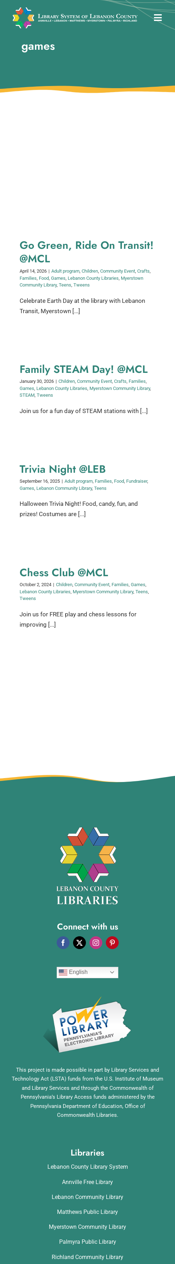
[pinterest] (112, 942)
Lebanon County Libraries (93, 278)
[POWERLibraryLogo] (87, 998)
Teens (65, 285)
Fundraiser (136, 481)
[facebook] (63, 942)
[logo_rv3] (75, 10)
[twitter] (79, 942)
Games (58, 278)
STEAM (27, 395)
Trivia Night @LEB (63, 469)
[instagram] (95, 942)
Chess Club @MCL (64, 572)
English (73, 972)
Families (28, 278)
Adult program (65, 271)
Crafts (143, 271)
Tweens (81, 285)
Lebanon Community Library (64, 488)
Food (44, 278)
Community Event (117, 271)
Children (90, 271)
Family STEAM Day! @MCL (84, 369)
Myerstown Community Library (119, 388)
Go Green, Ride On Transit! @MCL (87, 252)
